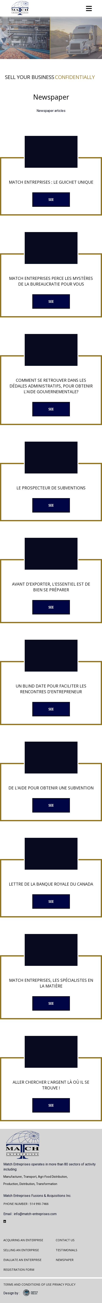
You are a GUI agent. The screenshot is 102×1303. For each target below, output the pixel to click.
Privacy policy (63, 1284)
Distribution (27, 1184)
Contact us (65, 1240)
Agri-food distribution (52, 1176)
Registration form (18, 1270)
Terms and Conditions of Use (27, 1284)
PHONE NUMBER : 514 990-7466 (26, 1204)
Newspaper (64, 1260)
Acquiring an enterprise (23, 1240)
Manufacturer (12, 1176)
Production (10, 1184)
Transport (30, 1176)
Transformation (46, 1184)
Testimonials (66, 1250)
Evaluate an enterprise (22, 1260)
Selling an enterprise (21, 1250)
